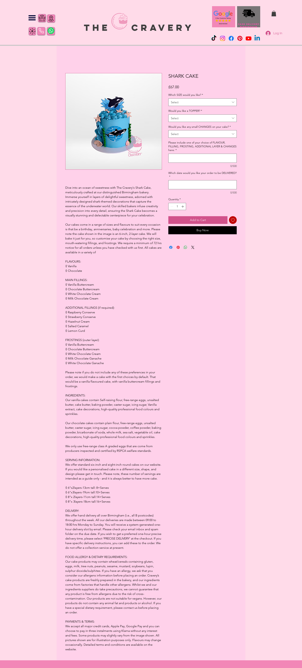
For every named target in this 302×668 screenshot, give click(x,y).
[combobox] (202, 102)
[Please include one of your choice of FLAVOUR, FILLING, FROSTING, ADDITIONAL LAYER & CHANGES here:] (203, 158)
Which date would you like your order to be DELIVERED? (202, 174)
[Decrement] (171, 206)
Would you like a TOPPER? (185, 111)
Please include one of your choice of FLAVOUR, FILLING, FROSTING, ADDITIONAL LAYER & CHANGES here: (202, 146)
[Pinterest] (240, 38)
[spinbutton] (177, 206)
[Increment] (183, 206)
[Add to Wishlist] (233, 220)
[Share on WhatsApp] (185, 247)
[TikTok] (214, 38)
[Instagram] (222, 38)
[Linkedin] (257, 38)
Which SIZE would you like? (185, 95)
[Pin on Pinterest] (178, 247)
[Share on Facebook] (171, 247)
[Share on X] (192, 247)
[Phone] (41, 31)
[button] (32, 18)
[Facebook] (231, 38)
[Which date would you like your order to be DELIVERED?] (203, 185)
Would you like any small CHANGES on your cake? (199, 126)
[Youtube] (248, 38)
